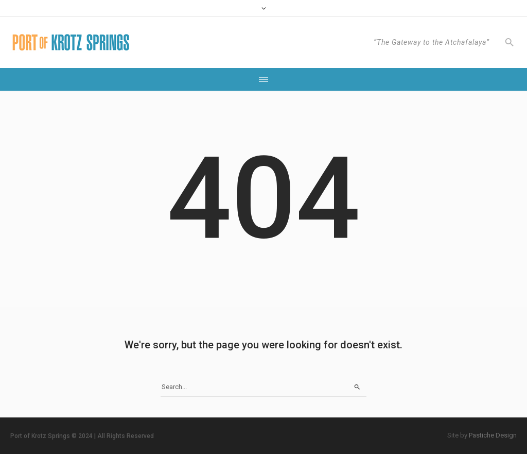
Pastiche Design (493, 435)
